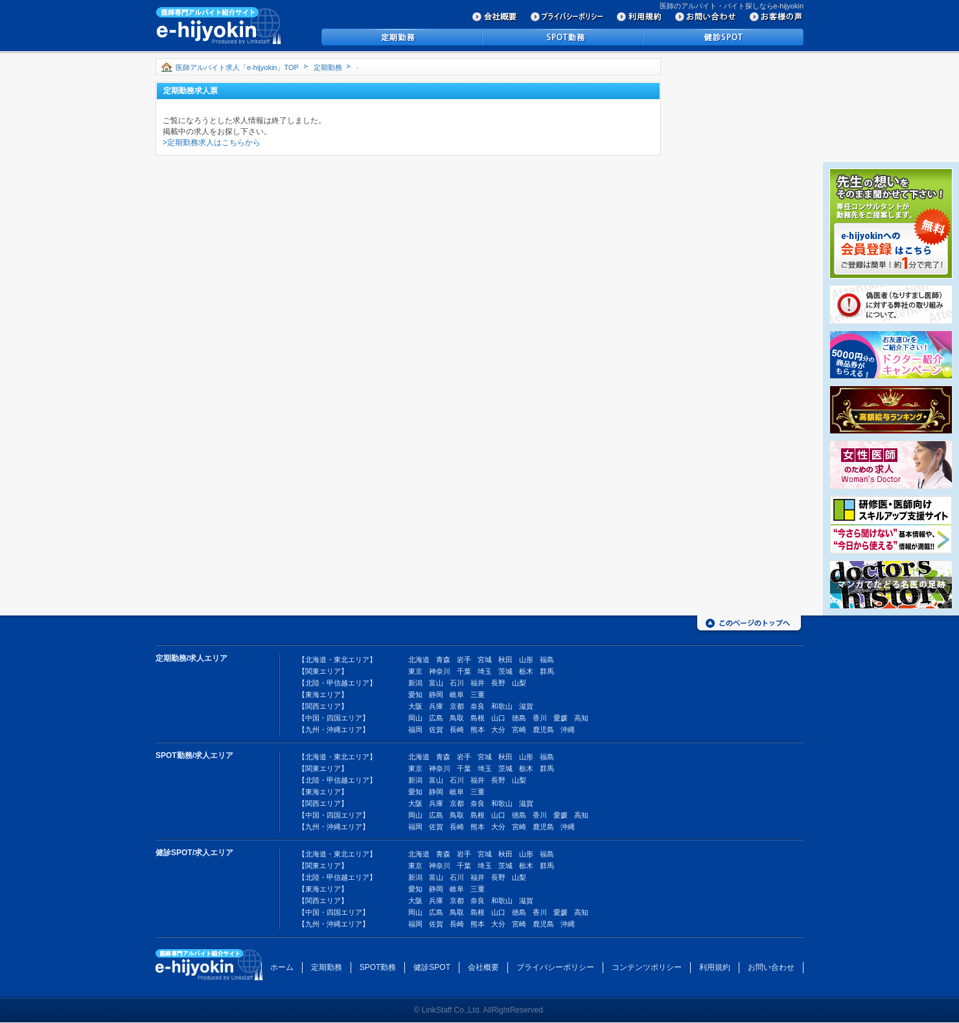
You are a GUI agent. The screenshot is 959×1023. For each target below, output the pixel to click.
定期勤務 (328, 67)
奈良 (477, 706)
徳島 (519, 718)
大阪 (415, 706)
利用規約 (714, 967)
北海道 (419, 659)
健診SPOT (431, 967)
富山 (436, 683)
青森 (443, 659)
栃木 (526, 671)
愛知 (415, 694)
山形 (526, 659)
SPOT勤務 (378, 967)
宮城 (485, 659)
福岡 (415, 729)
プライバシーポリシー (555, 967)
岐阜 (457, 694)
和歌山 (502, 706)
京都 (457, 706)
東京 (415, 671)
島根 (477, 718)
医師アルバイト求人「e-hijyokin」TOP (237, 67)
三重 (477, 694)
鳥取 (457, 718)
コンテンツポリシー (647, 967)
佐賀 (436, 729)
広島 (436, 718)
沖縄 (567, 729)
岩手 (464, 659)
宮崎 (519, 729)
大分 (498, 729)
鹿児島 (543, 729)
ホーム (282, 967)
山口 (498, 718)
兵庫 (436, 706)
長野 (498, 683)
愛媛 (560, 718)
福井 (477, 683)
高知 (581, 718)
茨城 (505, 671)
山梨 (519, 683)
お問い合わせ (771, 967)
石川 (457, 683)
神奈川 (439, 671)
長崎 (457, 729)
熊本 (477, 729)
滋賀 (526, 706)
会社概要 (483, 967)
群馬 (547, 671)
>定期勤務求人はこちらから (211, 142)
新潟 (415, 683)
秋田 (505, 659)
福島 (547, 659)
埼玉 (485, 671)
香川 (540, 718)
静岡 (436, 694)
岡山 (415, 718)
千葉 (464, 671)
